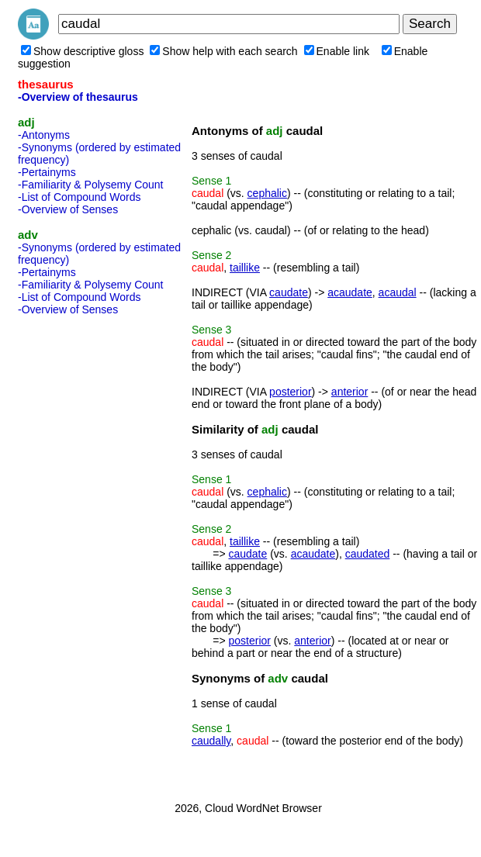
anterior (349, 391)
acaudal (398, 292)
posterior (290, 391)
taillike (245, 267)
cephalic (267, 193)
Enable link (337, 51)
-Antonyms (44, 135)
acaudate (349, 292)
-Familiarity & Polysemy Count (91, 184)
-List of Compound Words (79, 197)
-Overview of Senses (68, 209)
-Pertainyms (47, 172)
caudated (367, 554)
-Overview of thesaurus (78, 97)
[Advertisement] (80, 553)
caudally (211, 740)
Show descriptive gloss (82, 51)
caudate (288, 292)
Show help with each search (223, 51)
